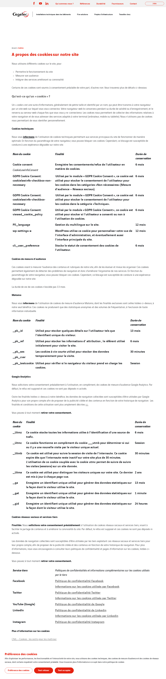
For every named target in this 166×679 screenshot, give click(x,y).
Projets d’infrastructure (103, 14)
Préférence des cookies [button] (18, 670)
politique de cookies (115, 661)
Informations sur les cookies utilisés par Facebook (87, 586)
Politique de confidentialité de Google (79, 604)
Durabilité (100, 3)
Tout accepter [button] (64, 670)
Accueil (14, 48)
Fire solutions (82, 14)
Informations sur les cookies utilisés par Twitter (85, 598)
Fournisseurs (117, 3)
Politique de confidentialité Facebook (79, 581)
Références (85, 3)
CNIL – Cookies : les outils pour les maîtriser (34, 639)
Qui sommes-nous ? (64, 3)
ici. (86, 404)
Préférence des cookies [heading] (21, 654)
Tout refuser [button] (43, 670)
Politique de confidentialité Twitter (78, 592)
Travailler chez (124, 14)
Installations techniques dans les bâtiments (53, 14)
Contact (133, 3)
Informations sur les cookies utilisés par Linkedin (86, 615)
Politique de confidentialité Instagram (79, 621)
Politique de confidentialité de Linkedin (80, 610)
